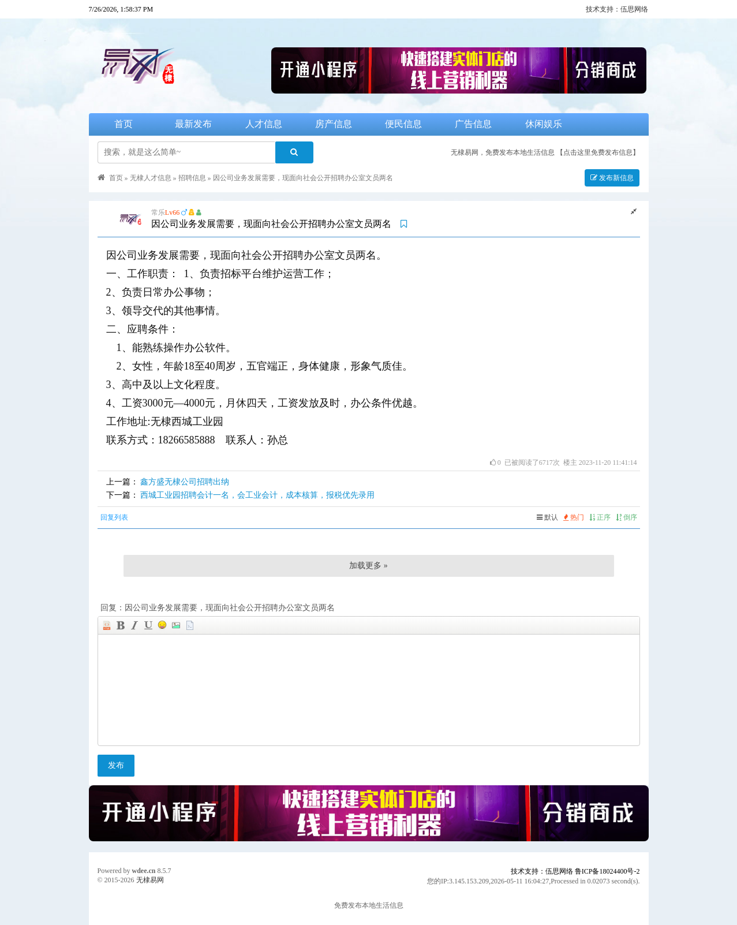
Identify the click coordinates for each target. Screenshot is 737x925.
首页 (123, 124)
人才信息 (263, 124)
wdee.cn (144, 871)
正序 (600, 517)
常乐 (158, 212)
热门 (573, 517)
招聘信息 (192, 178)
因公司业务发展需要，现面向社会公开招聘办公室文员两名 (303, 178)
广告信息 (473, 124)
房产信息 (333, 124)
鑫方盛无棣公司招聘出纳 (184, 482)
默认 (547, 517)
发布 (116, 765)
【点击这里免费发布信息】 (597, 152)
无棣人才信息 (150, 178)
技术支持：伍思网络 (617, 9)
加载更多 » (368, 565)
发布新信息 (612, 178)
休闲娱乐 (543, 124)
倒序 (626, 517)
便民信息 (403, 124)
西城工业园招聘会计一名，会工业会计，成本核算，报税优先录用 (257, 495)
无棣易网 (150, 880)
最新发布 (193, 124)
